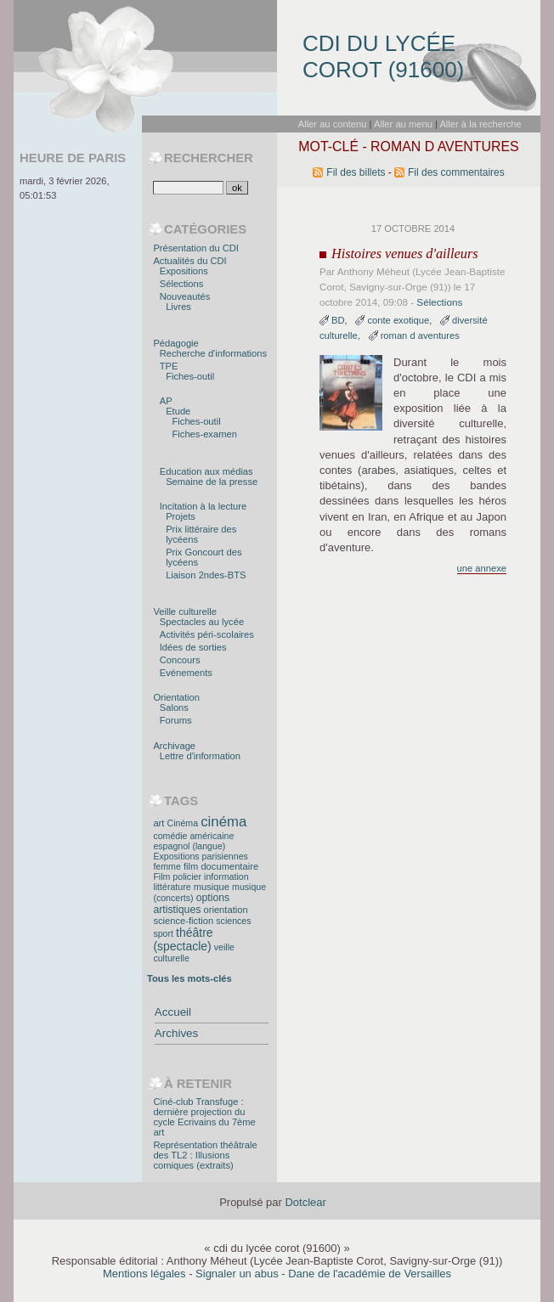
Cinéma (183, 823)
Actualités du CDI (189, 261)
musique (211, 887)
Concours (180, 660)
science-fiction (183, 921)
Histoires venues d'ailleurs (404, 254)
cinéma (223, 822)
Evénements (186, 673)
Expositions (184, 271)
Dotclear (305, 1202)
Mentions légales (144, 1273)
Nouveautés (185, 296)
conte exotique (398, 320)
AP (166, 401)
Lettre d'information (200, 756)
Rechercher (208, 158)
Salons (174, 707)
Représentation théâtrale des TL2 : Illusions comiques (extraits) (205, 1155)
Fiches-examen (204, 434)
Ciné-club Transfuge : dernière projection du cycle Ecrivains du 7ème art (204, 1116)
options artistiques (191, 904)
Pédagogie (175, 343)
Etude (178, 411)
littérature (171, 887)
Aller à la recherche (480, 124)
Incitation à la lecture (203, 506)
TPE (169, 366)
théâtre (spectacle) (182, 939)
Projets (180, 516)
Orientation (176, 697)
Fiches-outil (190, 376)
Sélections (439, 301)
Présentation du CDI (196, 248)
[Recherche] (188, 187)
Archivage (174, 746)
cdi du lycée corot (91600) (383, 56)
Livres (178, 307)
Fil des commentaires (456, 172)
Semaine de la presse (211, 481)
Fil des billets (355, 172)
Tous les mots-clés (189, 978)
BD (338, 320)
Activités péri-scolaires (207, 634)
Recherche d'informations (213, 353)
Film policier (177, 876)
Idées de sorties (193, 647)
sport (163, 933)
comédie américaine (193, 836)
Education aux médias (206, 471)
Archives (176, 1033)
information (226, 876)
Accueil (173, 1012)
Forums (176, 720)
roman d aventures (420, 335)
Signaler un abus (237, 1273)
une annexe (481, 568)
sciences (233, 921)
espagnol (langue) (189, 846)
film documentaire (221, 866)
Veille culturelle (185, 611)
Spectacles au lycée (202, 622)
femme (166, 866)
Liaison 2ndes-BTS (206, 575)
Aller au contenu (332, 124)
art (158, 823)
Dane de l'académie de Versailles (369, 1273)
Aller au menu (403, 124)
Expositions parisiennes (200, 856)
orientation (225, 910)
